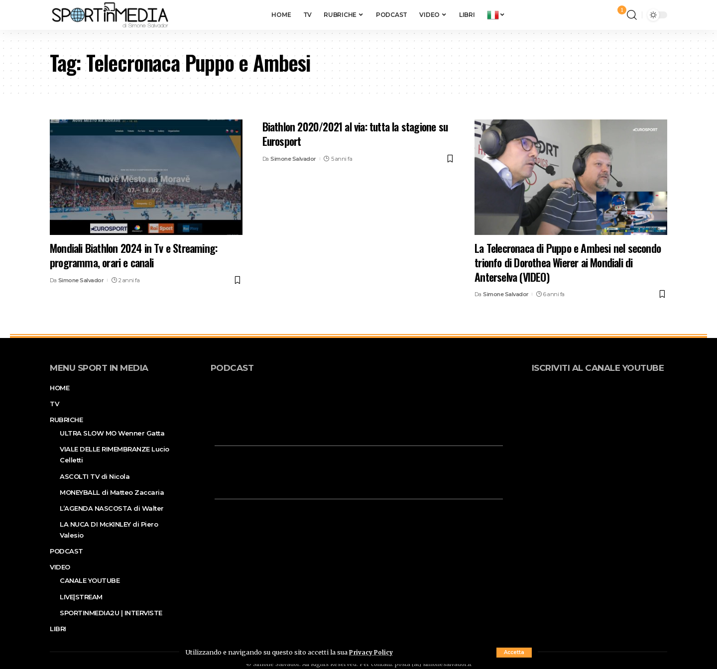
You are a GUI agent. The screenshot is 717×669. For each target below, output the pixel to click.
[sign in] (603, 15)
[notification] (617, 15)
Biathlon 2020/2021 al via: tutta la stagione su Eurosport (355, 133)
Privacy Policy (372, 652)
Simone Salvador (81, 280)
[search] (632, 14)
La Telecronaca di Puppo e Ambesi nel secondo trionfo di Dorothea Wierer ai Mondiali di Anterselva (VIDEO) (568, 262)
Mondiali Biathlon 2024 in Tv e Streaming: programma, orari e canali (133, 255)
